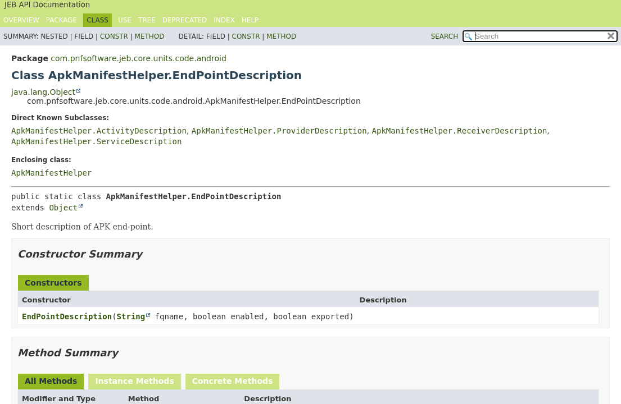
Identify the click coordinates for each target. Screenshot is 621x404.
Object (63, 207)
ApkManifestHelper (51, 172)
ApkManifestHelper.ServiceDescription (96, 141)
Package (61, 20)
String (131, 316)
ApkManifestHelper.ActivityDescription (99, 130)
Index (224, 20)
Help (250, 20)
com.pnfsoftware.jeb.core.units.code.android (138, 58)
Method (150, 36)
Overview (21, 20)
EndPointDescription (67, 316)
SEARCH (445, 36)
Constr (114, 36)
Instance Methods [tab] (134, 381)
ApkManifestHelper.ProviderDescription (279, 130)
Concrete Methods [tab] (232, 381)
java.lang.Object (43, 92)
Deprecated (184, 20)
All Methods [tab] (51, 381)
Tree (147, 20)
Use (125, 20)
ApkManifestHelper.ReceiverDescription (459, 130)
